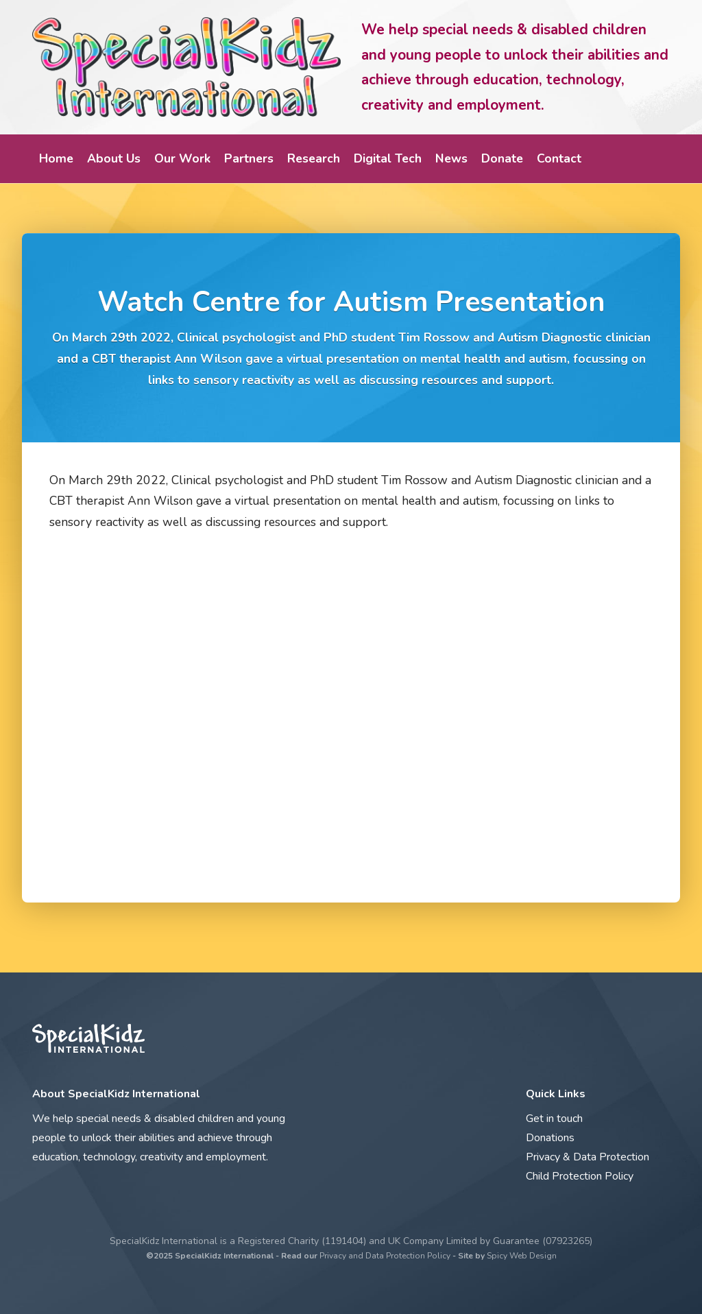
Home (56, 158)
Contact (559, 158)
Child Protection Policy (579, 1176)
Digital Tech (388, 158)
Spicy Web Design (522, 1255)
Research (313, 158)
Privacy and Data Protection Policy (384, 1255)
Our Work (182, 158)
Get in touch (554, 1118)
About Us (114, 158)
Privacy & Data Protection (587, 1156)
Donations (550, 1137)
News (451, 158)
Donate (502, 158)
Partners (249, 158)
